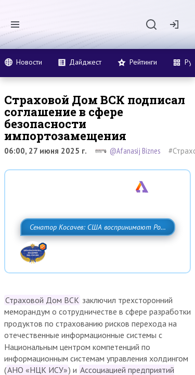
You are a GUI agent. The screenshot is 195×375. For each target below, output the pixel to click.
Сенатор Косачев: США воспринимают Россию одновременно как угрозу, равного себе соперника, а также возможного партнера (95, 250)
